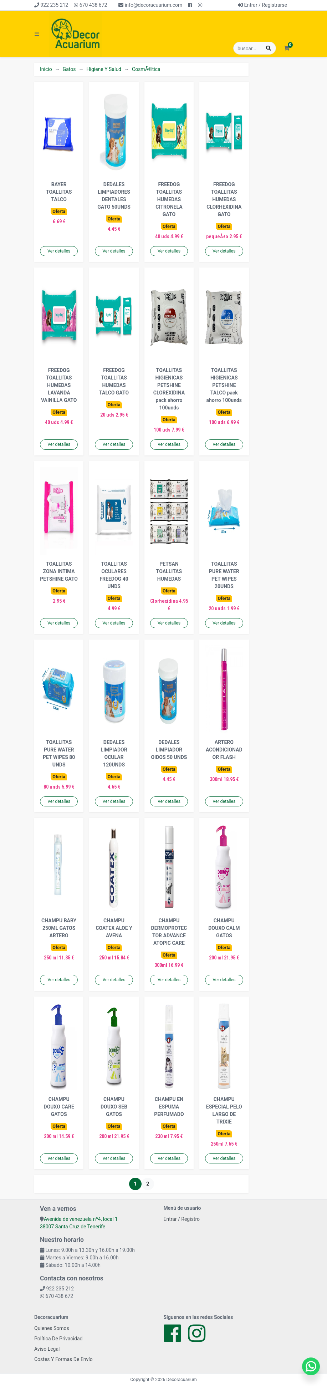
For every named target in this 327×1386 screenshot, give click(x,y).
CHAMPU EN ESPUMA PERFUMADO (169, 1106)
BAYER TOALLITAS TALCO (59, 192)
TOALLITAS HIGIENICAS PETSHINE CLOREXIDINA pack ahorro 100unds (169, 389)
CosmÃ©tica (146, 69)
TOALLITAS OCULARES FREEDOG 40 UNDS (113, 575)
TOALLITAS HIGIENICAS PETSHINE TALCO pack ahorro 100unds (224, 385)
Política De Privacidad (58, 1338)
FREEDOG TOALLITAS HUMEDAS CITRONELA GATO (168, 199)
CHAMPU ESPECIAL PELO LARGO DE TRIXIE (224, 1110)
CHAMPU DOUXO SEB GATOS (114, 1106)
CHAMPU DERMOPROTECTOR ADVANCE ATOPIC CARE (169, 932)
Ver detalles (58, 251)
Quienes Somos (51, 1328)
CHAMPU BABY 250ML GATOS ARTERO (58, 928)
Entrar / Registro (182, 1219)
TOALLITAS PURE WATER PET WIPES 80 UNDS (59, 753)
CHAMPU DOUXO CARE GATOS (59, 1106)
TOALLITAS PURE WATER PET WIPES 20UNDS (224, 575)
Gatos (69, 69)
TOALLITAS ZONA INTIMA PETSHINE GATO (59, 571)
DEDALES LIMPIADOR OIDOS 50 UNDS (169, 749)
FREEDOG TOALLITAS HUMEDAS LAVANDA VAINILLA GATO (59, 385)
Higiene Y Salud (103, 69)
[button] (286, 48)
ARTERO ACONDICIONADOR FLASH (224, 749)
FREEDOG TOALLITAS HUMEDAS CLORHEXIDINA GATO (223, 199)
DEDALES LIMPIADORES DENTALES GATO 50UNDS (114, 196)
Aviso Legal (47, 1349)
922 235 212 (51, 5)
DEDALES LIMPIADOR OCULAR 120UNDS (114, 753)
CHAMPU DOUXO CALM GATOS (224, 928)
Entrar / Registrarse (262, 5)
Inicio (46, 69)
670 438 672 (90, 5)
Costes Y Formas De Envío (63, 1359)
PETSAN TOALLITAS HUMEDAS (169, 571)
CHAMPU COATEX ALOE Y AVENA (114, 928)
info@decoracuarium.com (150, 5)
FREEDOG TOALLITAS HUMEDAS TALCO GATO (114, 381)
